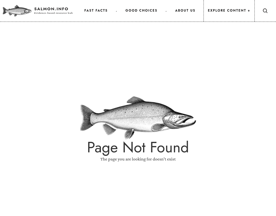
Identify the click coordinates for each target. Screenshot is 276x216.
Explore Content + (229, 10)
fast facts (96, 10)
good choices (142, 10)
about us (185, 10)
